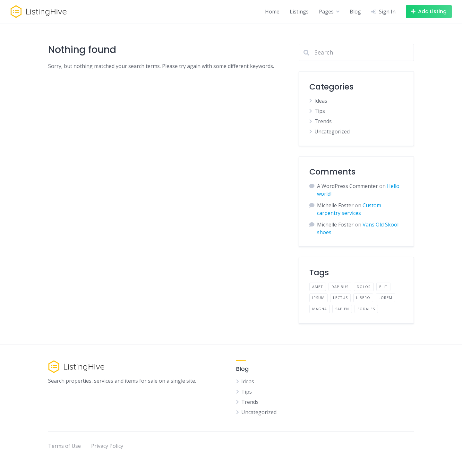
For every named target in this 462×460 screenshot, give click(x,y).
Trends (323, 121)
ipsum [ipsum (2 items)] (318, 297)
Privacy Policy (107, 445)
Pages (326, 11)
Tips (319, 111)
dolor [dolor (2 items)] (364, 286)
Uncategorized (332, 131)
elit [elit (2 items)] (383, 286)
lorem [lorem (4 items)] (385, 297)
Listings (299, 11)
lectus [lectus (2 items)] (340, 297)
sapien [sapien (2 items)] (342, 308)
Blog (355, 11)
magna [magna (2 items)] (319, 308)
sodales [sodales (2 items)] (366, 308)
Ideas (320, 100)
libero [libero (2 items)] (363, 297)
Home (272, 11)
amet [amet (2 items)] (317, 286)
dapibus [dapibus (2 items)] (339, 286)
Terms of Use (64, 445)
